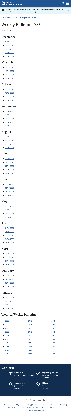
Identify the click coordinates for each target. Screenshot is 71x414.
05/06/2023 (9, 217)
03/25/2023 (9, 254)
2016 (7, 354)
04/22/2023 (9, 232)
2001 (53, 335)
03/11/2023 (9, 261)
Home (3, 18)
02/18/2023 (9, 279)
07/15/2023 (9, 166)
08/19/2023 (9, 140)
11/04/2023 (9, 78)
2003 (53, 328)
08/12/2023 (9, 144)
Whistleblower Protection (30, 408)
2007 (30, 350)
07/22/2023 (9, 162)
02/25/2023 (9, 275)
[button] (63, 3)
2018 (7, 346)
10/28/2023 (9, 89)
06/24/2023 (9, 184)
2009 (30, 343)
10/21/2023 (9, 93)
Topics (9, 18)
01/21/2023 (9, 301)
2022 (7, 332)
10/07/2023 (9, 100)
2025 (7, 321)
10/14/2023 (9, 96)
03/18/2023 (9, 257)
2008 (30, 346)
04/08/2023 (9, 239)
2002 (53, 332)
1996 (53, 354)
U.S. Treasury (37, 405)
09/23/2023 (9, 115)
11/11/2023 (9, 75)
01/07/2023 (9, 308)
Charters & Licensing (18, 18)
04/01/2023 (9, 243)
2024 (7, 324)
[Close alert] (68, 10)
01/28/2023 (9, 297)
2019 (7, 343)
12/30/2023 (9, 42)
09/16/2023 (9, 118)
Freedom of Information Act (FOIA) (55, 405)
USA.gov (18, 405)
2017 (7, 350)
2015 (30, 321)
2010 (30, 339)
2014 (30, 324)
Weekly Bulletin (31, 18)
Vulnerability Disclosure (48, 408)
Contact (61, 408)
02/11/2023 (9, 283)
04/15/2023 (9, 235)
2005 (53, 321)
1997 (53, 350)
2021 (7, 335)
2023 (7, 328)
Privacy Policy (9, 405)
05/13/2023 (9, 213)
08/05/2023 (9, 148)
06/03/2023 (9, 195)
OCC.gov (45, 383)
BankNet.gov (19, 373)
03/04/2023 (9, 264)
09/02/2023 (9, 126)
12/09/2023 (9, 53)
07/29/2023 (9, 159)
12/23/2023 (9, 45)
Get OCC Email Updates (35, 410)
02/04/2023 (9, 286)
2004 (53, 324)
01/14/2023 (9, 305)
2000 (53, 339)
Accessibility (26, 405)
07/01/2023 (9, 173)
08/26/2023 (9, 137)
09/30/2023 (9, 111)
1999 (53, 343)
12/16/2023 (9, 49)
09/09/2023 (9, 122)
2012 (30, 332)
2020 (7, 339)
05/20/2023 (9, 210)
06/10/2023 (9, 191)
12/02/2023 (9, 56)
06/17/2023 (9, 188)
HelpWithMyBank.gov (50, 373)
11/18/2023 (9, 71)
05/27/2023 (9, 206)
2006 (30, 354)
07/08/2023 (9, 169)
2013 (30, 328)
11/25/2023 (9, 67)
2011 (30, 335)
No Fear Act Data (13, 408)
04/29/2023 (9, 228)
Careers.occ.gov (20, 383)
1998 (53, 346)
